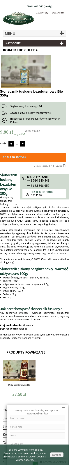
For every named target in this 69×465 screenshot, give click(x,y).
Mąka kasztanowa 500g (19, 385)
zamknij (56, 454)
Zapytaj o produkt (44, 166)
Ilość (3, 143)
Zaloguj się (42, 12)
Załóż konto (58, 12)
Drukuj (61, 166)
